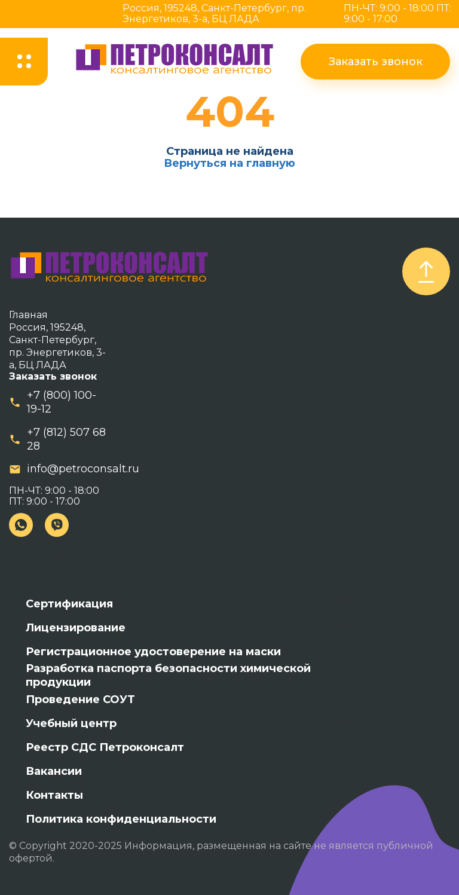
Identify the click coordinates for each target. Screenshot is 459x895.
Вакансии (54, 771)
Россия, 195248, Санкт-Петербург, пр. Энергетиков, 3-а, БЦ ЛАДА (214, 14)
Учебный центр (71, 723)
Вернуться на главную (229, 163)
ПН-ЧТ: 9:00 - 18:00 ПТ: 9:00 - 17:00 (397, 14)
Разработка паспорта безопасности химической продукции (168, 676)
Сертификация (69, 603)
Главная (28, 314)
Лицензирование (76, 627)
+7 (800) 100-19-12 (61, 402)
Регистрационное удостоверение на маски (153, 651)
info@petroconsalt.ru (83, 468)
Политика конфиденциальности (121, 819)
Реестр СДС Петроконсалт (105, 747)
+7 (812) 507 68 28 (66, 439)
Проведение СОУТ (80, 699)
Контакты (54, 795)
